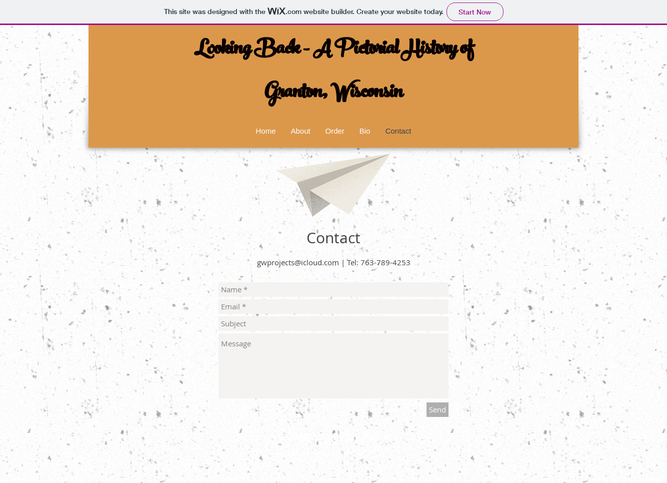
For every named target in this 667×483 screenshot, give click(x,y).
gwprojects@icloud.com (298, 262)
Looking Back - (253, 50)
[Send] (437, 409)
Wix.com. (364, 452)
